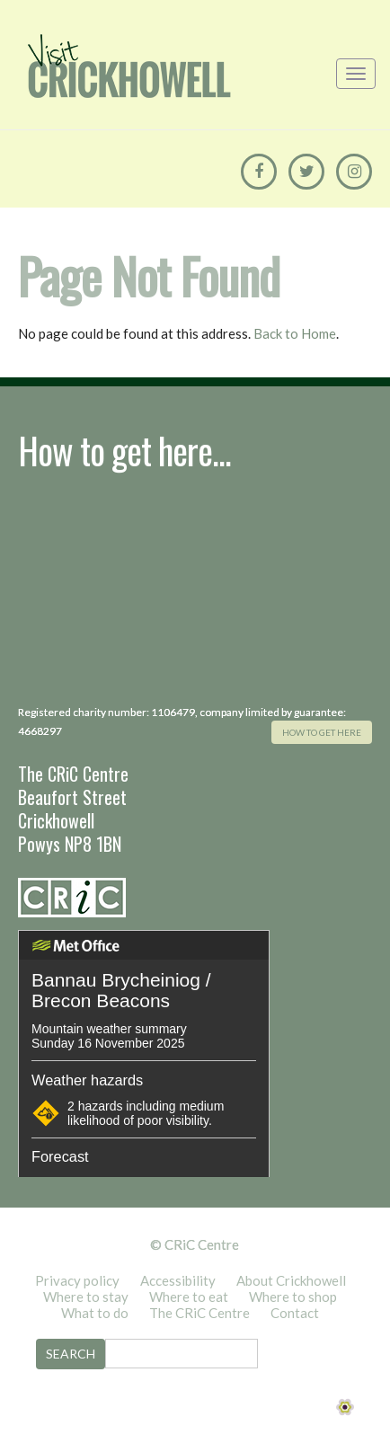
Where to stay (86, 1296)
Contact (294, 1313)
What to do (95, 1313)
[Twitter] (306, 172)
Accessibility (178, 1280)
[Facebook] (259, 172)
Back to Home (294, 333)
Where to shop (293, 1296)
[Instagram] (354, 172)
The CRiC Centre (199, 1313)
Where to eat (188, 1296)
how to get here (321, 732)
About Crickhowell (291, 1280)
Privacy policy (77, 1280)
